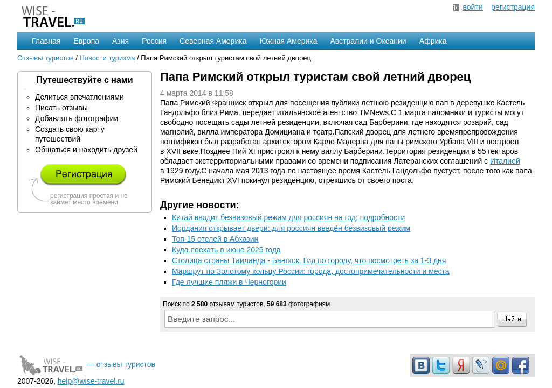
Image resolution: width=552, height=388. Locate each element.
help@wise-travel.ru (91, 381)
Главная (46, 41)
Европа (86, 41)
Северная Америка (213, 41)
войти (472, 7)
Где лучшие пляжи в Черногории (229, 282)
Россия (154, 41)
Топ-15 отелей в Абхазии (215, 239)
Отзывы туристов (45, 58)
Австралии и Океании (368, 41)
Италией (505, 161)
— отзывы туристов (86, 364)
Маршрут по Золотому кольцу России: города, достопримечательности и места (311, 271)
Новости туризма (107, 58)
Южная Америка (288, 41)
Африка (433, 41)
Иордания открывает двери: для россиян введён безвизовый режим (291, 228)
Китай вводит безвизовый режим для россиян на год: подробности (288, 217)
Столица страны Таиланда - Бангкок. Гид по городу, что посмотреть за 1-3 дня (309, 260)
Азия (120, 41)
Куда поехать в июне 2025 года (226, 249)
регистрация (513, 7)
